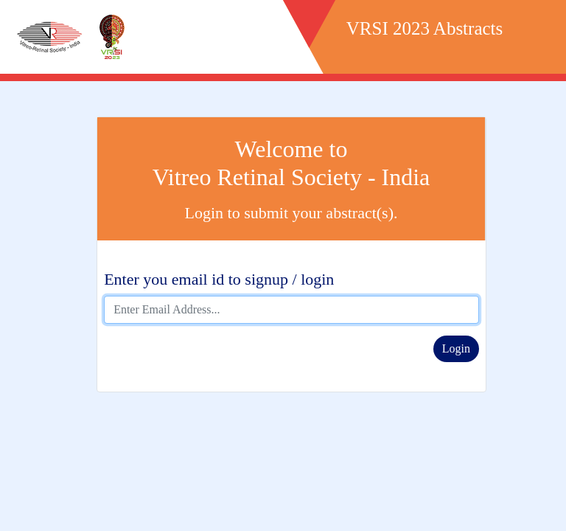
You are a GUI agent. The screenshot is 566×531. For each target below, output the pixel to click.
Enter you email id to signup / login (219, 279)
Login (456, 348)
